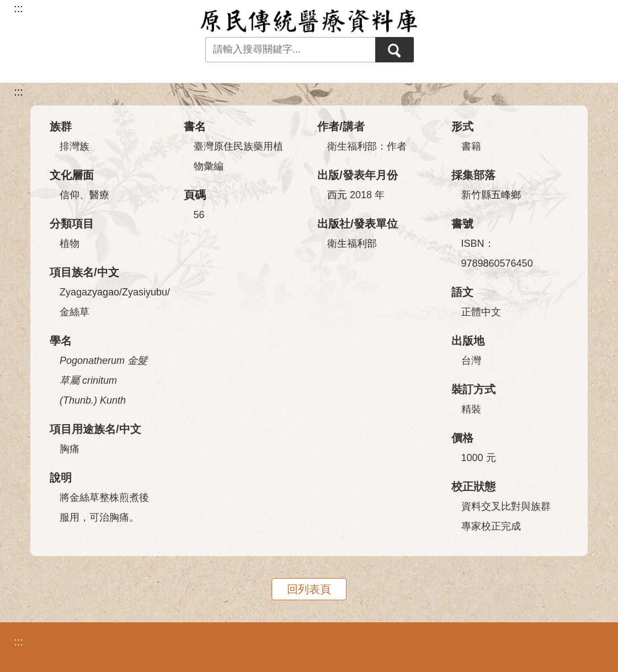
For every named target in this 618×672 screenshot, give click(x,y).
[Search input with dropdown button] (290, 49)
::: (18, 92)
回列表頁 (309, 589)
